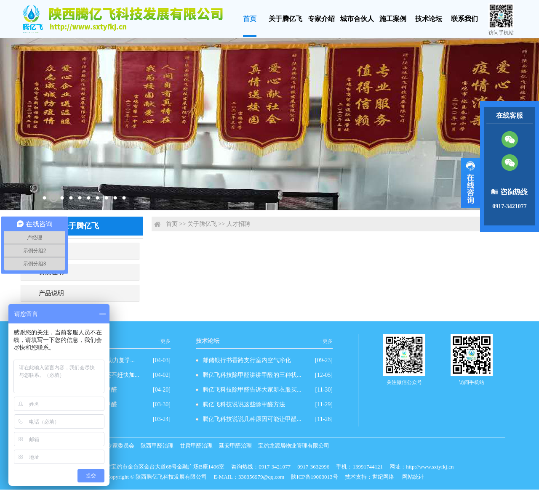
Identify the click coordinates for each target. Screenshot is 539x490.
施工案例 (392, 18)
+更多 (164, 341)
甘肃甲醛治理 (196, 445)
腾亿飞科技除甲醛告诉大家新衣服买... (252, 390)
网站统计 (413, 477)
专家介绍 (321, 18)
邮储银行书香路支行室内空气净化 (247, 360)
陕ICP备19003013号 (314, 477)
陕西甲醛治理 (157, 445)
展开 (470, 183)
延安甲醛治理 (235, 445)
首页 (249, 18)
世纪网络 (383, 477)
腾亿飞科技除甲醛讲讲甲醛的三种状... (252, 375)
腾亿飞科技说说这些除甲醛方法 (244, 404)
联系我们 (464, 18)
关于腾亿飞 (285, 18)
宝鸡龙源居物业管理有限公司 (293, 445)
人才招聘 (238, 224)
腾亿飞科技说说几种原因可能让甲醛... (252, 419)
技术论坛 (428, 18)
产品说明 (51, 293)
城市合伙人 (357, 18)
